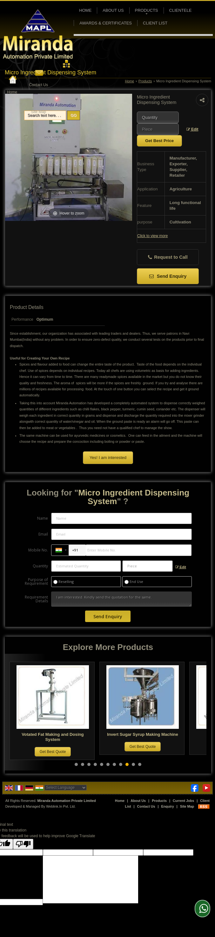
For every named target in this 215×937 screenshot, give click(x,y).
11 (139, 764)
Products (146, 11)
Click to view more (152, 236)
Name (42, 518)
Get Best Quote (55, 751)
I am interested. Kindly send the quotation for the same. (121, 599)
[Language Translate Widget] (65, 787)
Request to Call (168, 257)
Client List (155, 23)
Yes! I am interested (108, 457)
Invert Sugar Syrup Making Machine (145, 734)
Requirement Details (36, 599)
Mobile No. (38, 550)
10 (133, 764)
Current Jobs (183, 801)
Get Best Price (159, 140)
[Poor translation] (23, 844)
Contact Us (38, 85)
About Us (113, 10)
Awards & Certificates (105, 23)
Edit (192, 129)
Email (43, 534)
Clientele (180, 10)
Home (12, 92)
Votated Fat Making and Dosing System (55, 737)
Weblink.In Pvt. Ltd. (61, 806)
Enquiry (167, 806)
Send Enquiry (168, 276)
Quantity (40, 566)
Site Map (38, 112)
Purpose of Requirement (36, 581)
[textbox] (158, 129)
